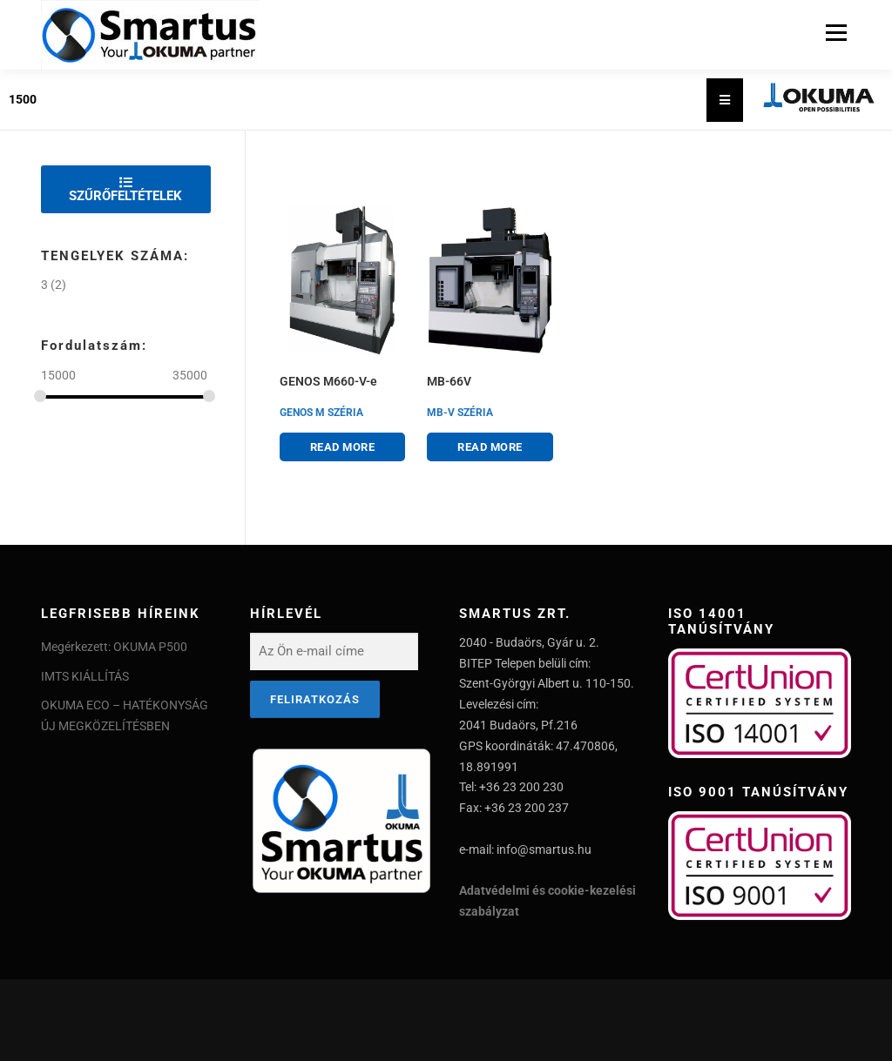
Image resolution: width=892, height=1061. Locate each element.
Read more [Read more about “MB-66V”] (490, 446)
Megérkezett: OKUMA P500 (114, 647)
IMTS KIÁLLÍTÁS (85, 676)
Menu (836, 32)
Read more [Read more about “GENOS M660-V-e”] (342, 446)
